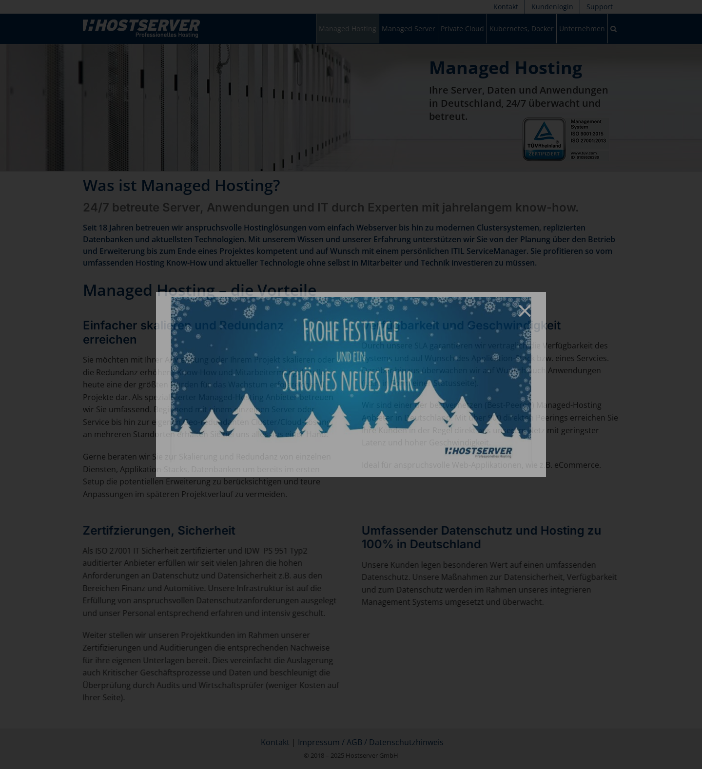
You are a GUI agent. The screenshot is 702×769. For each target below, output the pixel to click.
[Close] (524, 311)
